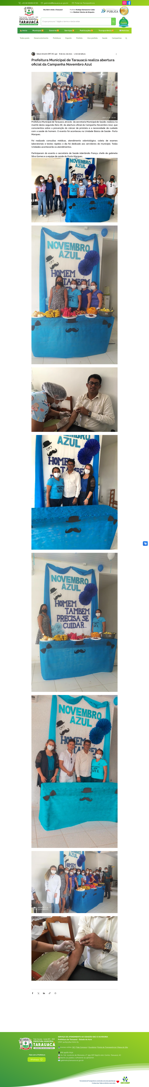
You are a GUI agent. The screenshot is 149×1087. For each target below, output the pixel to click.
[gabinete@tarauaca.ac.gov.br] (54, 3)
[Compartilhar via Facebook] (32, 993)
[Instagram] (124, 3)
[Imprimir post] (55, 993)
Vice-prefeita (92, 38)
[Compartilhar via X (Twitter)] (38, 993)
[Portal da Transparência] (83, 3)
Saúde (104, 38)
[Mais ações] (116, 54)
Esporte (68, 38)
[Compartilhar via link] (50, 993)
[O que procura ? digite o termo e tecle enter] (74, 21)
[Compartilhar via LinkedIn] (44, 993)
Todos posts (24, 38)
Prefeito (79, 38)
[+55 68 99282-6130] (28, 3)
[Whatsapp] (37, 1059)
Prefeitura (57, 38)
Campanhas (117, 38)
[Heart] (117, 1081)
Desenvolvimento (41, 38)
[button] (38, 30)
